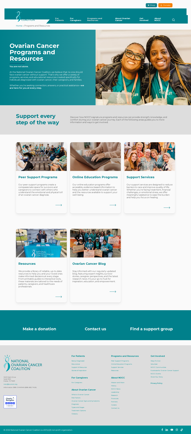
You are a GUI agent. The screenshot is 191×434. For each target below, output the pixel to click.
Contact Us (115, 408)
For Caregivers (77, 382)
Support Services (117, 367)
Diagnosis (75, 404)
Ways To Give (155, 361)
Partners (114, 402)
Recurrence (76, 364)
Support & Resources (79, 367)
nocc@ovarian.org (10, 384)
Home (19, 26)
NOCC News (115, 389)
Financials (114, 398)
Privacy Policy (156, 383)
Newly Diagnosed (78, 361)
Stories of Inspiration (79, 370)
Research (114, 395)
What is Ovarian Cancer (80, 394)
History (113, 386)
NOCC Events (156, 374)
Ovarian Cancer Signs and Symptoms (86, 401)
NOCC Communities (158, 367)
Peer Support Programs (120, 361)
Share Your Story (157, 377)
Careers (114, 405)
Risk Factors (76, 398)
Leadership (115, 392)
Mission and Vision (117, 382)
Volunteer (154, 364)
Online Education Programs (121, 364)
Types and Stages (78, 407)
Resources (114, 370)
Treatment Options (79, 410)
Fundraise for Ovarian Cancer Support (165, 370)
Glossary (75, 414)
